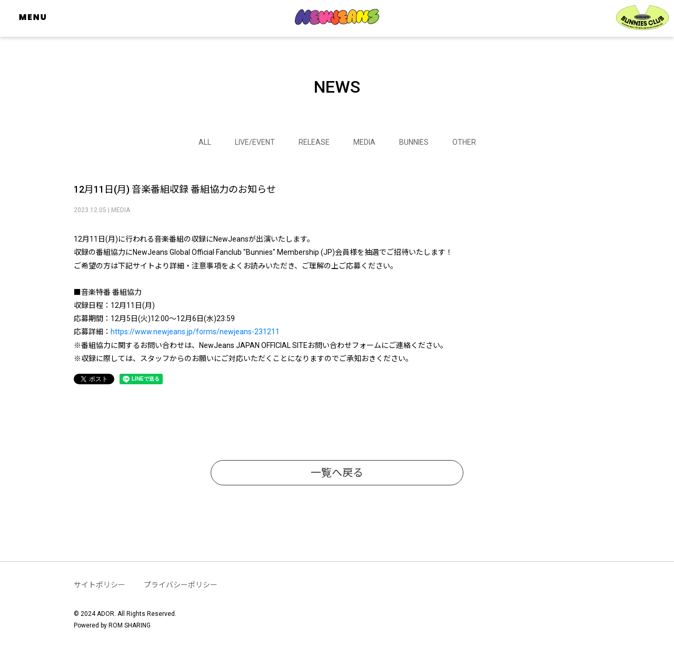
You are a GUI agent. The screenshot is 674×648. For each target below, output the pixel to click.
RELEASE (314, 142)
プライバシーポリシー (180, 585)
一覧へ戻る (337, 472)
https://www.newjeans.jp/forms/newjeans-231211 (195, 331)
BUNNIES (414, 142)
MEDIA (364, 142)
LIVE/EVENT (255, 142)
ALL (205, 142)
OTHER (464, 142)
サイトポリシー (99, 585)
